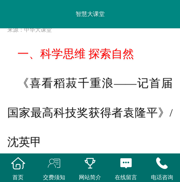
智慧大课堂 (90, 14)
